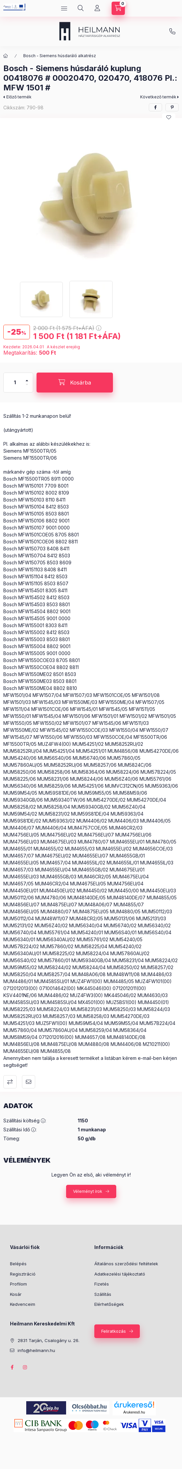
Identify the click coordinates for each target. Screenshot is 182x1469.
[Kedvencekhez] (168, 117)
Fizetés (101, 1284)
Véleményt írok (87, 1191)
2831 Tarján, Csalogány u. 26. (48, 1340)
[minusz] (27, 387)
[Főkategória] (5, 56)
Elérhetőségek (109, 1304)
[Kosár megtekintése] (118, 8)
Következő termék (158, 96)
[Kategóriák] (64, 8)
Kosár (16, 1294)
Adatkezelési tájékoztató (119, 1274)
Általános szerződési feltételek (126, 1263)
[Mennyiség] (15, 382)
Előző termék (19, 96)
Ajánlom (28, 1081)
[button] (91, 198)
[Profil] (97, 8)
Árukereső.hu (134, 1412)
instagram (25, 1367)
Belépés (18, 1263)
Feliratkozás (113, 1331)
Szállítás (102, 1294)
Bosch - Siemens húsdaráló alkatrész (59, 55)
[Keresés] (80, 8)
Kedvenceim (22, 1304)
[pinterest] (172, 107)
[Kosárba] (75, 383)
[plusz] (27, 378)
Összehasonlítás (10, 1081)
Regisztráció (23, 1274)
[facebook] (155, 107)
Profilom (18, 1284)
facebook (12, 1367)
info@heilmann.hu (172, 31)
